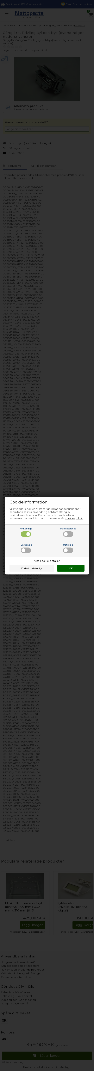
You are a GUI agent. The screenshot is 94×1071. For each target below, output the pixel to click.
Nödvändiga (26, 532)
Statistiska (68, 548)
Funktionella (26, 548)
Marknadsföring (68, 532)
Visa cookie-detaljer (47, 560)
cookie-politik (74, 518)
